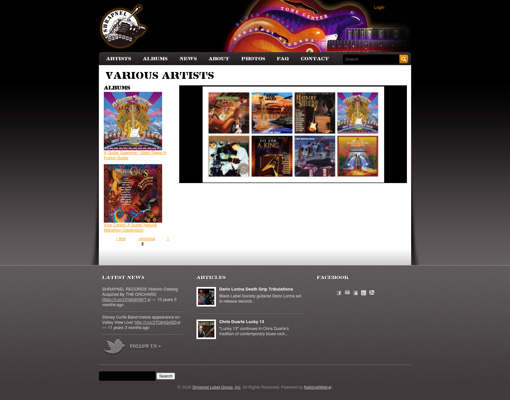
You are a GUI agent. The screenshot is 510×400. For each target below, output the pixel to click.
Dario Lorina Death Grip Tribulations (256, 289)
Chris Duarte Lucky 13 (241, 322)
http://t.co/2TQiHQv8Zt (157, 323)
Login (379, 8)
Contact (315, 59)
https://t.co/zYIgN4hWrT (126, 300)
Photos (253, 59)
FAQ (283, 59)
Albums (155, 59)
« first (121, 239)
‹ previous (146, 239)
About (218, 59)
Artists (118, 59)
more (132, 348)
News (188, 59)
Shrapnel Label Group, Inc (216, 387)
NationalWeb (317, 387)
